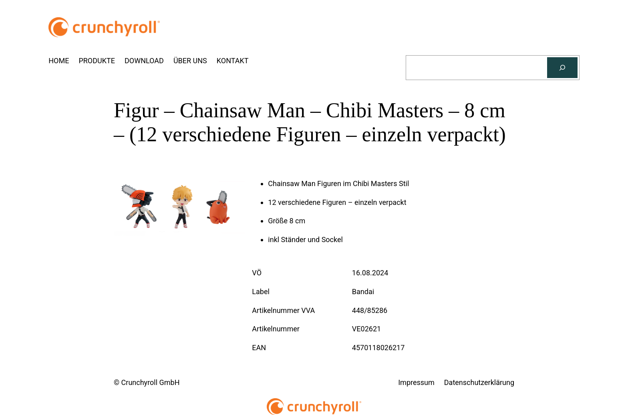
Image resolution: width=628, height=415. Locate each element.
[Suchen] (562, 67)
